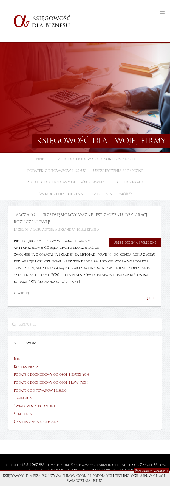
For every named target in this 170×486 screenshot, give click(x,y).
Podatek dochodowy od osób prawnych (68, 182)
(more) (124, 194)
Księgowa (69, 470)
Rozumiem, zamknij (151, 471)
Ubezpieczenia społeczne (118, 171)
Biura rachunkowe (98, 470)
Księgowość (130, 470)
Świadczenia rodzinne (62, 194)
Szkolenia (102, 194)
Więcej (21, 293)
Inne (39, 159)
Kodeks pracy (130, 182)
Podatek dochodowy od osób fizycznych (92, 159)
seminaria (23, 398)
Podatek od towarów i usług (57, 171)
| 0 (151, 298)
